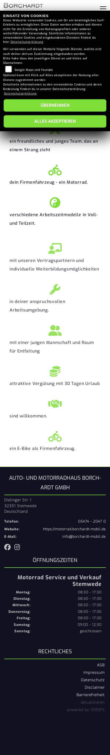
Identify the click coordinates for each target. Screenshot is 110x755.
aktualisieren (93, 702)
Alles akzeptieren (55, 121)
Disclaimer (95, 687)
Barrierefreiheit (91, 694)
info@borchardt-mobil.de (84, 536)
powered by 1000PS (86, 709)
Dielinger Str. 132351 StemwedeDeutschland (20, 506)
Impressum (94, 672)
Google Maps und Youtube (34, 70)
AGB (101, 665)
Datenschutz (93, 680)
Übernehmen (55, 105)
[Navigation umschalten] (103, 8)
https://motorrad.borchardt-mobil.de (74, 529)
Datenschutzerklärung (27, 42)
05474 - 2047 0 (92, 521)
